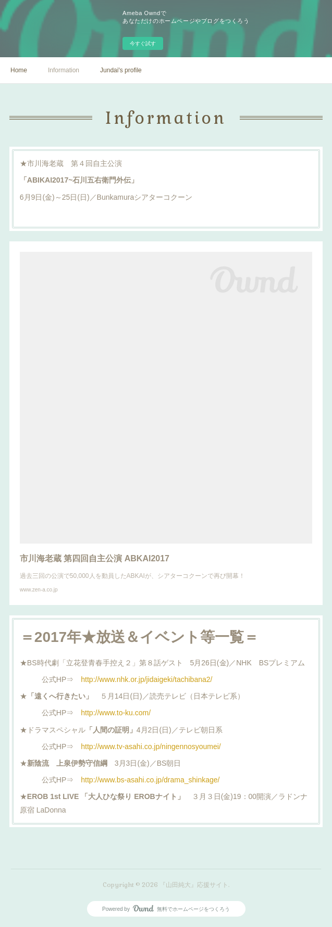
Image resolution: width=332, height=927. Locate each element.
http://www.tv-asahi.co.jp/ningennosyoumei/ (150, 746)
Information (63, 70)
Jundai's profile (121, 70)
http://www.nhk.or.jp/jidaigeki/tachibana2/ (146, 679)
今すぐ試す (143, 43)
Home (18, 70)
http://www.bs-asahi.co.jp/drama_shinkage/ (150, 780)
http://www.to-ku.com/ (116, 713)
